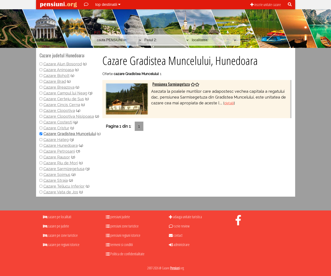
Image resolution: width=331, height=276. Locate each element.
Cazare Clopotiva (59, 110)
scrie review (179, 226)
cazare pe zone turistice (60, 235)
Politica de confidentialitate (125, 253)
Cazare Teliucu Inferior (64, 186)
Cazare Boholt (56, 75)
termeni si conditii (119, 244)
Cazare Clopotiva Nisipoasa (68, 116)
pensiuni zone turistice (122, 226)
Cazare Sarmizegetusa (63, 168)
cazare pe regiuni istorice (61, 244)
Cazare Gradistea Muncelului (69, 134)
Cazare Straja (55, 180)
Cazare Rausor (56, 157)
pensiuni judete (118, 216)
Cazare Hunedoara (60, 145)
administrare (179, 244)
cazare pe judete (56, 226)
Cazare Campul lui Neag (65, 93)
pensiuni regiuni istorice (123, 235)
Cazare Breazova (58, 87)
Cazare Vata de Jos (60, 192)
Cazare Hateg (56, 139)
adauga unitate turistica (185, 216)
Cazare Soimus (56, 174)
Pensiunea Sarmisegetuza (171, 84)
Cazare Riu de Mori (60, 163)
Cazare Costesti (57, 122)
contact (175, 235)
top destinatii (107, 4)
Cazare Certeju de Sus (63, 99)
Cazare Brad (54, 81)
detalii (229, 103)
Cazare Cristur (56, 128)
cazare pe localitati (57, 216)
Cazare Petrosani (59, 151)
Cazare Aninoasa (58, 69)
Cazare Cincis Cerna (61, 104)
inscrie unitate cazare (265, 4)
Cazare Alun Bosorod (62, 64)
